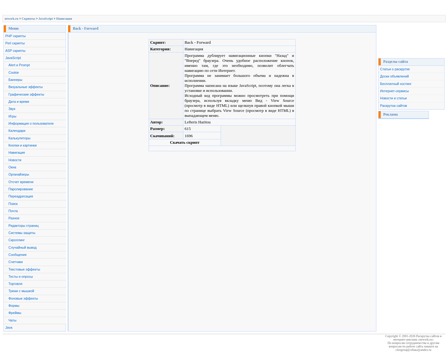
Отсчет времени (20, 182)
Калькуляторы (19, 138)
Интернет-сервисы (394, 91)
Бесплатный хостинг (395, 84)
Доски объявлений (394, 76)
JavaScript (45, 18)
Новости (14, 160)
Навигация (64, 18)
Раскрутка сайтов (393, 105)
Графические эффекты (26, 94)
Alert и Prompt (19, 65)
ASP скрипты (15, 50)
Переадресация (20, 196)
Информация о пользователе (31, 123)
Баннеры (15, 80)
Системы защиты (21, 233)
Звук (11, 109)
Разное (13, 218)
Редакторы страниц (23, 225)
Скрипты (28, 18)
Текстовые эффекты (24, 269)
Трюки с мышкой (21, 291)
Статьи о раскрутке (395, 69)
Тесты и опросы (20, 276)
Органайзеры (18, 174)
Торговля (15, 284)
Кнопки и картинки (22, 145)
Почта (13, 211)
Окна (12, 167)
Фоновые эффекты (23, 298)
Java (9, 327)
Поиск (13, 204)
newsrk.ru (11, 18)
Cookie (13, 72)
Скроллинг (16, 240)
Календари (16, 130)
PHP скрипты (15, 36)
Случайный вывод (22, 247)
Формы (13, 305)
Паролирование (20, 189)
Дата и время (18, 101)
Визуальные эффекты (25, 87)
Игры (12, 116)
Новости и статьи (393, 98)
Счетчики (15, 262)
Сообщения (17, 255)
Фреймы (14, 313)
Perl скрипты (15, 43)
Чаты (12, 320)
